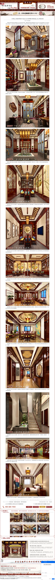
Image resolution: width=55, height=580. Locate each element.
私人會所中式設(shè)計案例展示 (43, 510)
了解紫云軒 (29, 506)
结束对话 (50, 578)
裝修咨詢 (42, 506)
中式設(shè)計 (9, 22)
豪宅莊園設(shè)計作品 (32, 510)
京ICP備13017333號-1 (25, 572)
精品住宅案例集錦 (14, 510)
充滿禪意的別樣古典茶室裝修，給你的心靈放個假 (38, 554)
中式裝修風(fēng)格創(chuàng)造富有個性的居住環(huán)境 (39, 541)
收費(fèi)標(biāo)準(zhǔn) (34, 10)
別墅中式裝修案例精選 (23, 510)
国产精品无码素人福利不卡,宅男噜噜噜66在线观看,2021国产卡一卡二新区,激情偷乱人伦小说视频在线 (14, 576)
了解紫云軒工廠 (5, 512)
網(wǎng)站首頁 (3, 10)
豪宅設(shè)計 (24, 10)
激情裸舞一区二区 (14, 578)
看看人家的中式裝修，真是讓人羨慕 (35, 545)
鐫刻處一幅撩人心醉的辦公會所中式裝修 (36, 550)
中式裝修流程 (35, 506)
